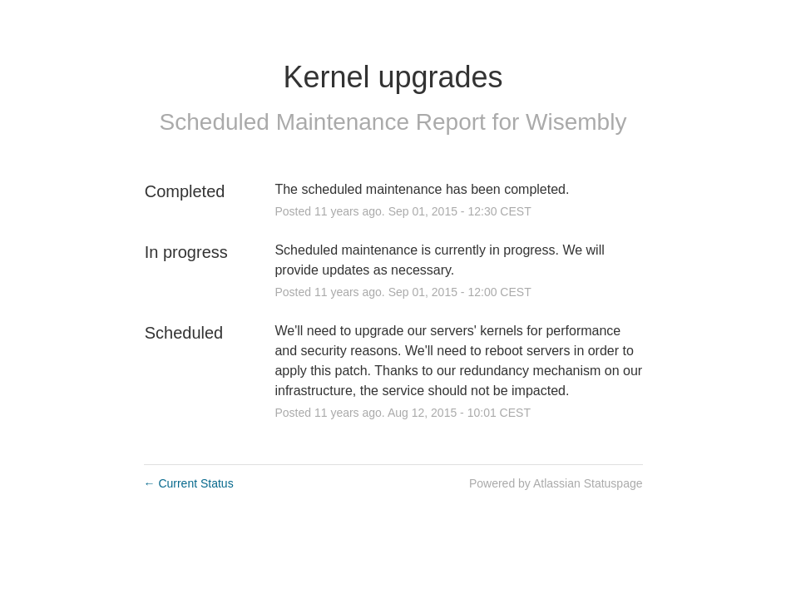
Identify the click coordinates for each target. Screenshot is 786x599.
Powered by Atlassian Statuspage (556, 483)
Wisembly (576, 122)
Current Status (189, 483)
